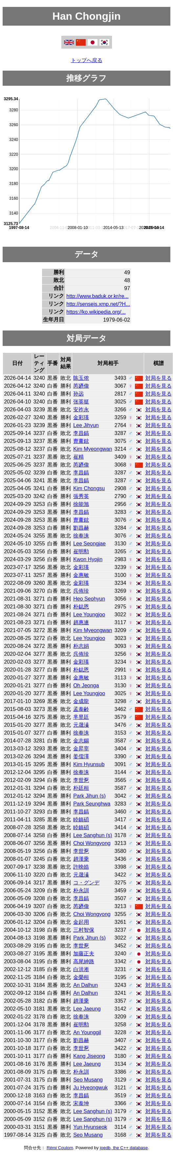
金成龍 (81, 701)
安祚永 (81, 409)
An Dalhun (85, 985)
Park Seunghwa (91, 804)
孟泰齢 (81, 709)
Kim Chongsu (89, 488)
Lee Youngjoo (89, 614)
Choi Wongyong (92, 843)
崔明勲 (81, 551)
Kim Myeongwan (92, 449)
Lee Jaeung (87, 1009)
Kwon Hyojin (87, 559)
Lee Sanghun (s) (92, 835)
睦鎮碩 (81, 819)
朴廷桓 (81, 788)
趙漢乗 (81, 859)
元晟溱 (81, 725)
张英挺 (81, 401)
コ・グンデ (86, 882)
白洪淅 (81, 969)
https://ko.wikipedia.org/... (96, 312)
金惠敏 (81, 575)
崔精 (78, 457)
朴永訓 (81, 890)
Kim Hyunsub (88, 764)
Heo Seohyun (89, 599)
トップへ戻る (86, 60)
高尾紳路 (83, 961)
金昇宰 (81, 748)
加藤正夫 (83, 953)
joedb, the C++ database (124, 1147)
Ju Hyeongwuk (90, 1087)
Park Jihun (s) (89, 796)
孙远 (78, 394)
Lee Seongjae (89, 543)
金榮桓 (81, 977)
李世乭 (81, 780)
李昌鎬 (81, 433)
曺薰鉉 (81, 441)
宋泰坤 (81, 1103)
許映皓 (81, 867)
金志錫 (81, 740)
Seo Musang (88, 1079)
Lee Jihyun (85, 425)
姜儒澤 (81, 756)
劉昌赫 (81, 528)
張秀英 (81, 496)
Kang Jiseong (89, 1056)
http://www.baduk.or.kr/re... (97, 296)
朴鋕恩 (81, 606)
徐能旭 (81, 504)
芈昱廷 (81, 717)
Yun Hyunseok (90, 1127)
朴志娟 (81, 646)
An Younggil (87, 1032)
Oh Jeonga (86, 685)
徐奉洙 (81, 535)
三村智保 (83, 930)
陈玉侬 (81, 378)
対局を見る (158, 378)
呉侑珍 (81, 591)
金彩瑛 (81, 417)
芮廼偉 (81, 386)
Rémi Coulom (60, 1147)
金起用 (81, 922)
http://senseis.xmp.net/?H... (98, 304)
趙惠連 (81, 622)
